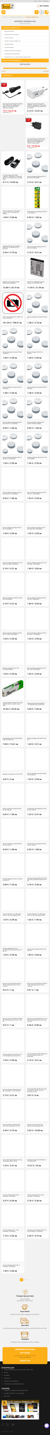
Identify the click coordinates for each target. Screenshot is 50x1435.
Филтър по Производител (12, 60)
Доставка (25, 1325)
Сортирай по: (7, 75)
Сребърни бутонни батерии (12, 34)
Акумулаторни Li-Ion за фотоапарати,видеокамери (18, 57)
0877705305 (44, 6)
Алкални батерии (9, 47)
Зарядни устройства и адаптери (13, 50)
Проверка (25, 1339)
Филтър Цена (25, 64)
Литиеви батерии (9, 44)
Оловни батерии (9, 37)
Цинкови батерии (9, 31)
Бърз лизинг (25, 1311)
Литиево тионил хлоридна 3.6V (13, 41)
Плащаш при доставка (25, 1296)
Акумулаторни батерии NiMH (12, 54)
